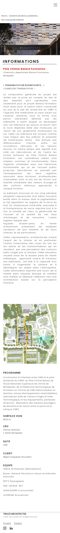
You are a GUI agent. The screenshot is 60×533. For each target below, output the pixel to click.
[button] (47, 5)
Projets (7, 523)
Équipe (18, 523)
